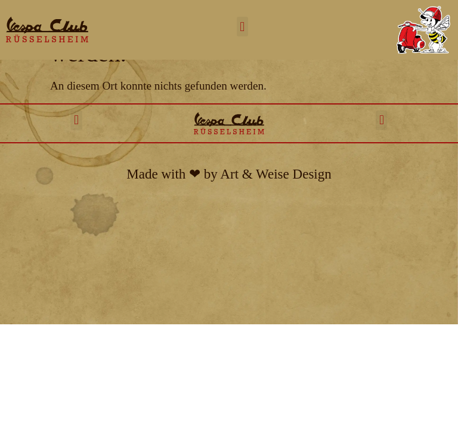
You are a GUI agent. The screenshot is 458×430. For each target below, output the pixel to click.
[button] (242, 26)
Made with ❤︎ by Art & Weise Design (229, 174)
